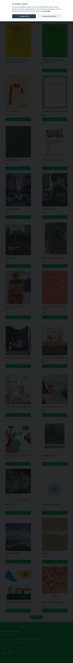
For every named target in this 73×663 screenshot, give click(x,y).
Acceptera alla (24, 16)
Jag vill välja (46, 11)
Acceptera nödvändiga (49, 16)
